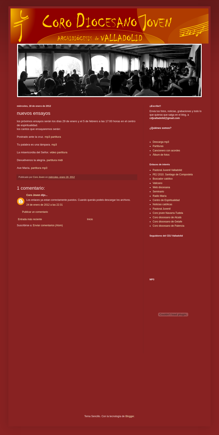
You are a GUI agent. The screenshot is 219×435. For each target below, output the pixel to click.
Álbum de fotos (161, 154)
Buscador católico (163, 178)
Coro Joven (33, 195)
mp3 (47, 136)
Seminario (158, 191)
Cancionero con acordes (166, 150)
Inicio (90, 219)
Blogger (129, 416)
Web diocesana (161, 187)
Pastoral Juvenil (162, 208)
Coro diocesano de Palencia (168, 225)
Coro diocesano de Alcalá (167, 217)
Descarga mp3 (161, 141)
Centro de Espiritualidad (166, 200)
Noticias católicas (162, 204)
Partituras (158, 146)
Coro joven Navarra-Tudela (168, 213)
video (53, 152)
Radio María (159, 195)
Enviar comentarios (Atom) (48, 225)
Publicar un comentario (35, 211)
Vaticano (157, 183)
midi (60, 160)
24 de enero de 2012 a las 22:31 (44, 204)
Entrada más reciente (30, 219)
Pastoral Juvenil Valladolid (167, 170)
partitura (56, 136)
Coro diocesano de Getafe (167, 221)
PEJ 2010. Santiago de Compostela (173, 174)
